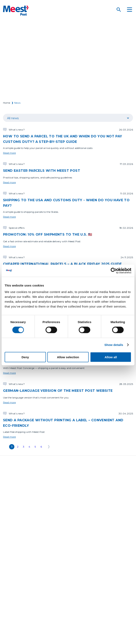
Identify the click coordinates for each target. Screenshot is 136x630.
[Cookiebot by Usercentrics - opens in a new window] (113, 271)
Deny (25, 357)
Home (6, 102)
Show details (113, 345)
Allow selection (68, 357)
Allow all (111, 357)
